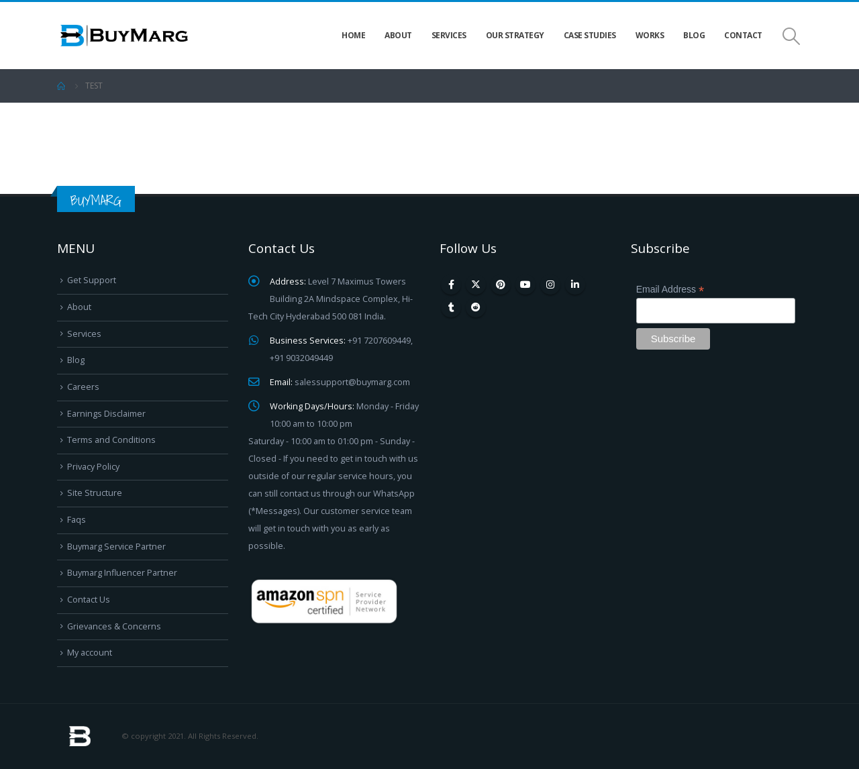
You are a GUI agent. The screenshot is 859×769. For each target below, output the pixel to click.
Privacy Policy (93, 466)
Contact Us (88, 599)
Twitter (476, 284)
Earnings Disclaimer (106, 413)
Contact (743, 35)
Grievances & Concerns (114, 626)
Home (353, 35)
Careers (83, 387)
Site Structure (94, 493)
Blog (694, 35)
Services (449, 35)
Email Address (670, 289)
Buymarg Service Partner (116, 546)
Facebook (451, 284)
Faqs (76, 519)
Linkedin (575, 284)
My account (89, 652)
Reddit (476, 307)
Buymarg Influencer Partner (122, 572)
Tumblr (451, 307)
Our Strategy (515, 35)
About (398, 35)
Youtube (525, 284)
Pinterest (501, 284)
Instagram (550, 284)
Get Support (91, 280)
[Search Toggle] (791, 36)
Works (650, 35)
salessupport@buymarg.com (352, 382)
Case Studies (590, 35)
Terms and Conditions (111, 440)
